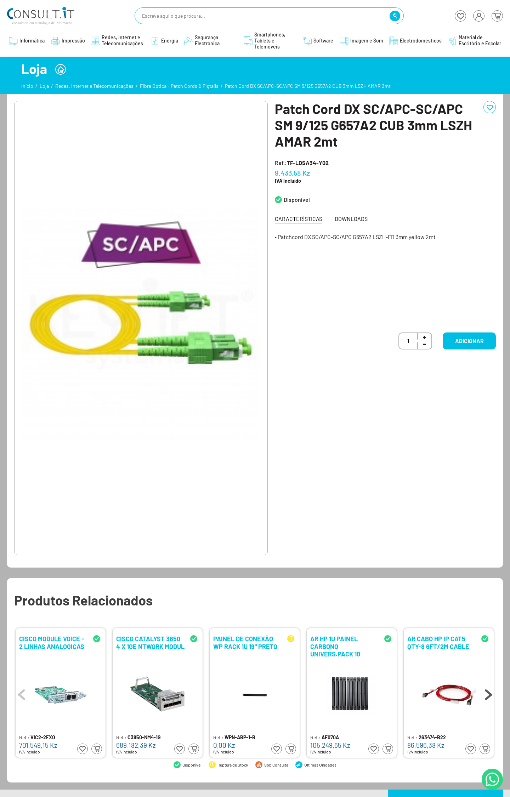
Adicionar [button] (469, 340)
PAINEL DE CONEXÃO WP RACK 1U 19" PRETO (245, 642)
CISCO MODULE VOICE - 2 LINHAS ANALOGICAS (51, 642)
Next (488, 692)
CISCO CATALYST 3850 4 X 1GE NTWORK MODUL (150, 642)
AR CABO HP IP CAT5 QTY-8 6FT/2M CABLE (438, 642)
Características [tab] (298, 218)
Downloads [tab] (351, 218)
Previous (21, 692)
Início (27, 86)
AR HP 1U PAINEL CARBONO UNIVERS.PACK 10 (335, 646)
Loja (44, 86)
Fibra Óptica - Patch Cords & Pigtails (179, 86)
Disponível (297, 199)
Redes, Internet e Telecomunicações (94, 86)
